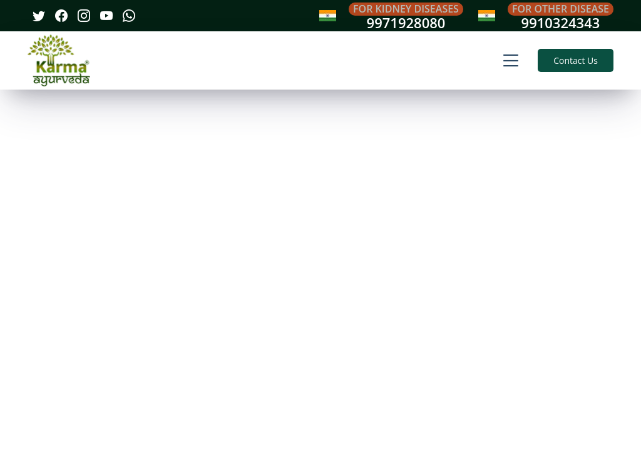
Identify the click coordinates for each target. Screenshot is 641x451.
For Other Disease (560, 9)
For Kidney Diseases (406, 9)
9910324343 (560, 22)
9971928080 (406, 22)
